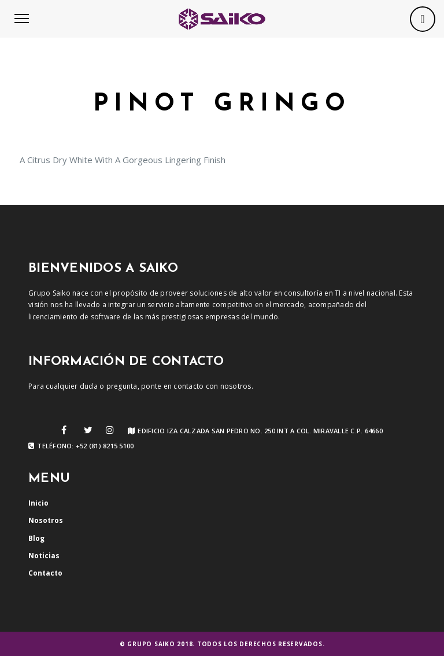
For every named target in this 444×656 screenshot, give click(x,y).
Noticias (44, 556)
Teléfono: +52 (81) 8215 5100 (81, 446)
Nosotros (45, 520)
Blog (36, 538)
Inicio (38, 503)
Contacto (45, 573)
